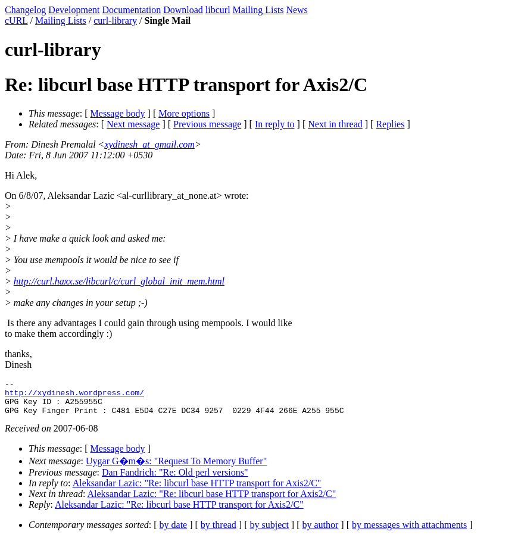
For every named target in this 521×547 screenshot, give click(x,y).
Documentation (131, 10)
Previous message (207, 124)
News (296, 10)
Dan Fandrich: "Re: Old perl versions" (175, 479)
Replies (390, 124)
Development (73, 10)
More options (184, 113)
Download (183, 10)
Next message (133, 124)
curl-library (115, 20)
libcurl (217, 10)
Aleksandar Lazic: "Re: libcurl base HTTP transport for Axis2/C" (197, 490)
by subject (269, 532)
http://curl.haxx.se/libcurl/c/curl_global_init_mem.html (119, 281)
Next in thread (335, 124)
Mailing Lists (258, 10)
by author (320, 532)
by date (174, 532)
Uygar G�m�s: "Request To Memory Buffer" (176, 468)
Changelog (25, 10)
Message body (118, 113)
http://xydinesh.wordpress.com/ (74, 395)
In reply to (275, 124)
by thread (218, 532)
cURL (16, 20)
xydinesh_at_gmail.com (149, 144)
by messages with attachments (409, 532)
